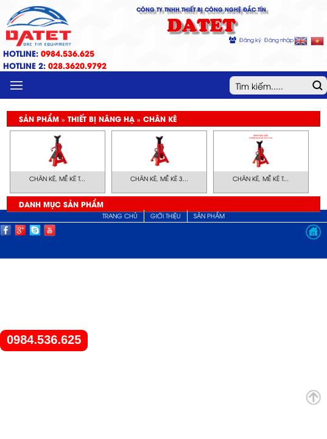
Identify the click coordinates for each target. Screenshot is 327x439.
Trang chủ (120, 216)
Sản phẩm (209, 216)
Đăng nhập (279, 39)
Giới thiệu (165, 216)
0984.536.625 (44, 340)
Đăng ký (250, 39)
